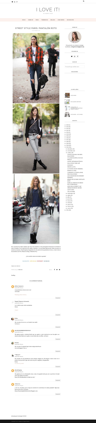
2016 (67, 141)
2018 (67, 137)
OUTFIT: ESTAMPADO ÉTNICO (75, 161)
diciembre (70, 149)
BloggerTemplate (26, 421)
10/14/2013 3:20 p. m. (19, 287)
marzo (69, 204)
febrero (69, 206)
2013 (67, 147)
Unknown (17, 383)
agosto (69, 195)
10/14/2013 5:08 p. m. (19, 320)
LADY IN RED (70, 189)
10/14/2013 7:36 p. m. (19, 344)
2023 (67, 128)
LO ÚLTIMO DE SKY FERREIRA (75, 168)
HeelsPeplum (18, 370)
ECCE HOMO (73, 95)
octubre (69, 152)
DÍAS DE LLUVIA (71, 167)
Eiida (16, 318)
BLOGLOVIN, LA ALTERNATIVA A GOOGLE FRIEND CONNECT (76, 108)
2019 (67, 136)
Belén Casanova (19, 286)
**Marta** (17, 354)
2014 (67, 145)
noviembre (70, 150)
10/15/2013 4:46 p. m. (19, 371)
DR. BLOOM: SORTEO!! (76, 101)
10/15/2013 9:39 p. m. (19, 385)
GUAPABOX (70, 165)
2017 (67, 139)
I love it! (48, 9)
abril (68, 202)
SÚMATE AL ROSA (71, 170)
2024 (67, 126)
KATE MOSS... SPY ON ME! (77, 114)
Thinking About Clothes (20, 294)
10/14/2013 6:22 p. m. (19, 332)
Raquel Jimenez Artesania (22, 301)
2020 (67, 134)
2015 (67, 143)
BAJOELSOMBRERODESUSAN (23, 330)
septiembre (70, 193)
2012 (67, 210)
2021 (67, 132)
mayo (68, 200)
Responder (58, 297)
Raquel (16, 310)
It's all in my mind (19, 363)
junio (68, 199)
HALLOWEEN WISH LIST (73, 163)
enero (69, 208)
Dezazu (17, 342)
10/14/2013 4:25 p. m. (19, 303)
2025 (67, 125)
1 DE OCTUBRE (71, 191)
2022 (67, 130)
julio (68, 197)
